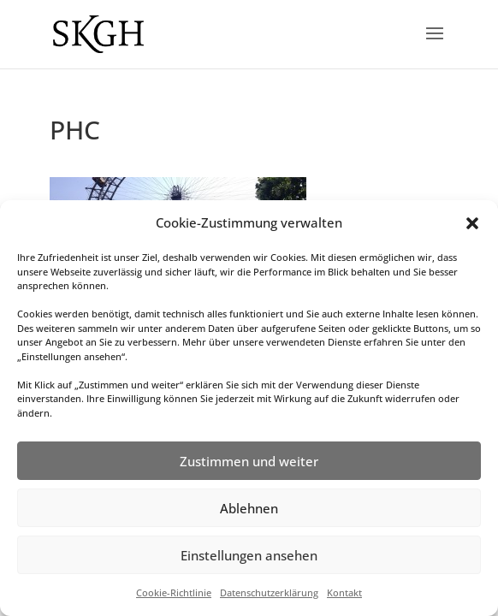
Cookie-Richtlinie (173, 592)
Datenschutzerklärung (269, 592)
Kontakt (344, 592)
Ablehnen (249, 508)
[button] (472, 223)
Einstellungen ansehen (249, 555)
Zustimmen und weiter (249, 461)
